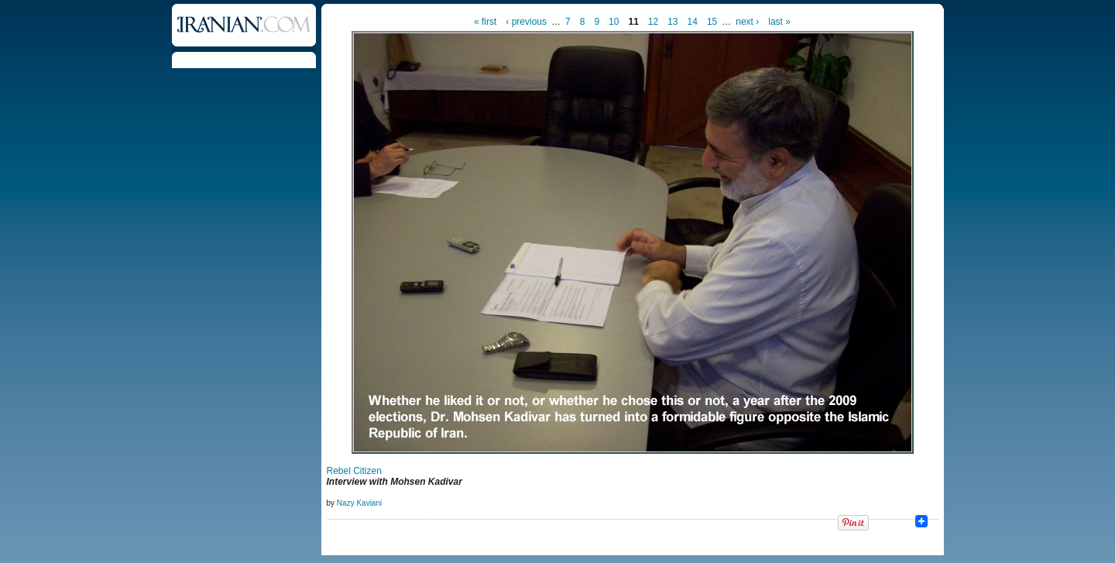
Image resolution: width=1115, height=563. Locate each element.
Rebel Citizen (354, 470)
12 (653, 21)
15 (712, 21)
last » (779, 21)
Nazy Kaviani (359, 503)
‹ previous (526, 21)
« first (485, 21)
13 (672, 21)
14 (693, 21)
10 (614, 21)
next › (747, 21)
